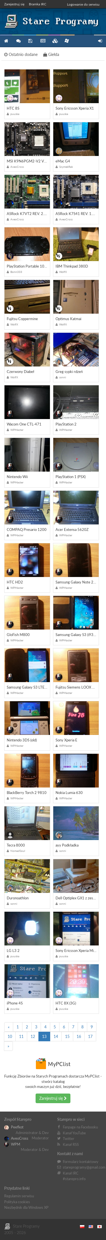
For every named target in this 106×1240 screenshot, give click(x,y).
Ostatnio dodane (21, 54)
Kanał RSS (71, 1144)
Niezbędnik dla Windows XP (26, 1207)
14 (56, 1036)
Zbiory (54, 41)
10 (10, 1036)
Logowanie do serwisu (83, 4)
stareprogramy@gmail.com (84, 1167)
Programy (30, 41)
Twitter (68, 1138)
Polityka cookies (17, 1202)
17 (90, 1036)
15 (67, 1036)
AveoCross (16, 1138)
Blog (42, 41)
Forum (18, 41)
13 (44, 1036)
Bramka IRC (37, 4)
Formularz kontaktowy (80, 1161)
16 (79, 1036)
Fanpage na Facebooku (80, 1127)
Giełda (51, 54)
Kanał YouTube (74, 1133)
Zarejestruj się (14, 4)
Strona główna (6, 41)
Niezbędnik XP (66, 41)
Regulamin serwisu (19, 1196)
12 (33, 1036)
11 (21, 1036)
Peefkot (14, 1127)
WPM (12, 1144)
